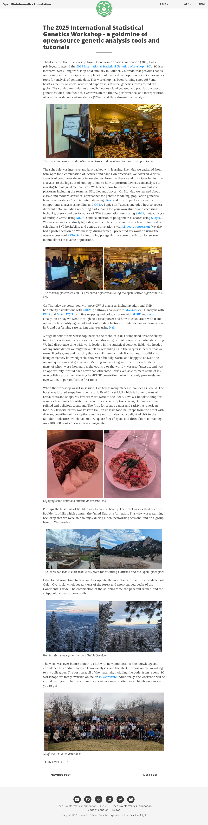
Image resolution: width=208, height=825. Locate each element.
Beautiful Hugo (106, 815)
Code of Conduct (98, 810)
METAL (81, 218)
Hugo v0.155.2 (69, 815)
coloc (151, 314)
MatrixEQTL (65, 314)
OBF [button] (186, 7)
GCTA (98, 204)
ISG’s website (108, 677)
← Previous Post (59, 774)
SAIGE (140, 213)
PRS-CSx (74, 235)
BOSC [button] (163, 7)
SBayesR (156, 218)
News (202, 7)
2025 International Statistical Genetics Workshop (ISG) (113, 66)
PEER (46, 314)
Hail (112, 327)
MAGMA (131, 310)
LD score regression (136, 226)
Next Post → (152, 774)
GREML (88, 310)
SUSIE (136, 314)
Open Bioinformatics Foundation (26, 7)
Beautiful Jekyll (138, 815)
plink (107, 200)
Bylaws (116, 810)
